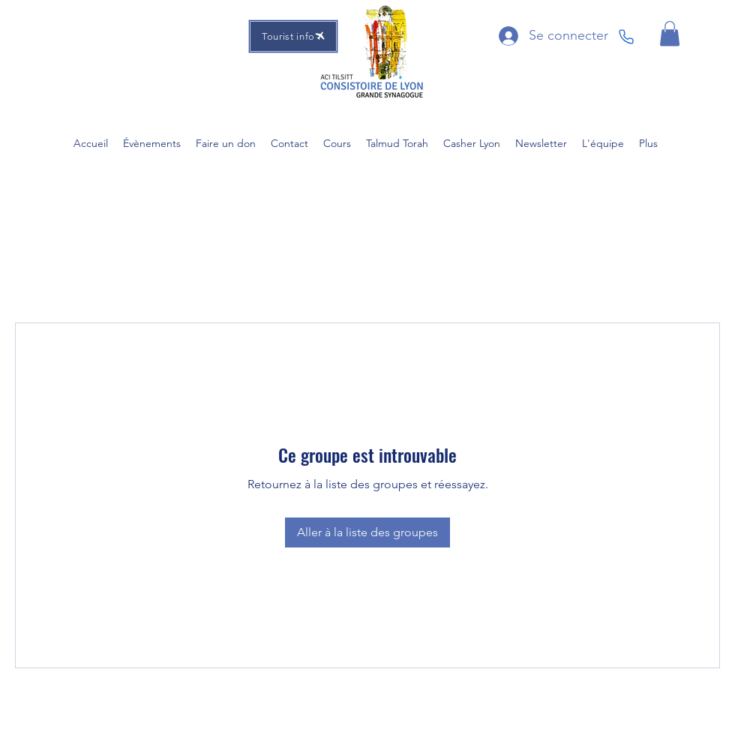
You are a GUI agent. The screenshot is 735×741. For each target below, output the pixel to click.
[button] (669, 33)
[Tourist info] (293, 36)
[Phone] (626, 37)
